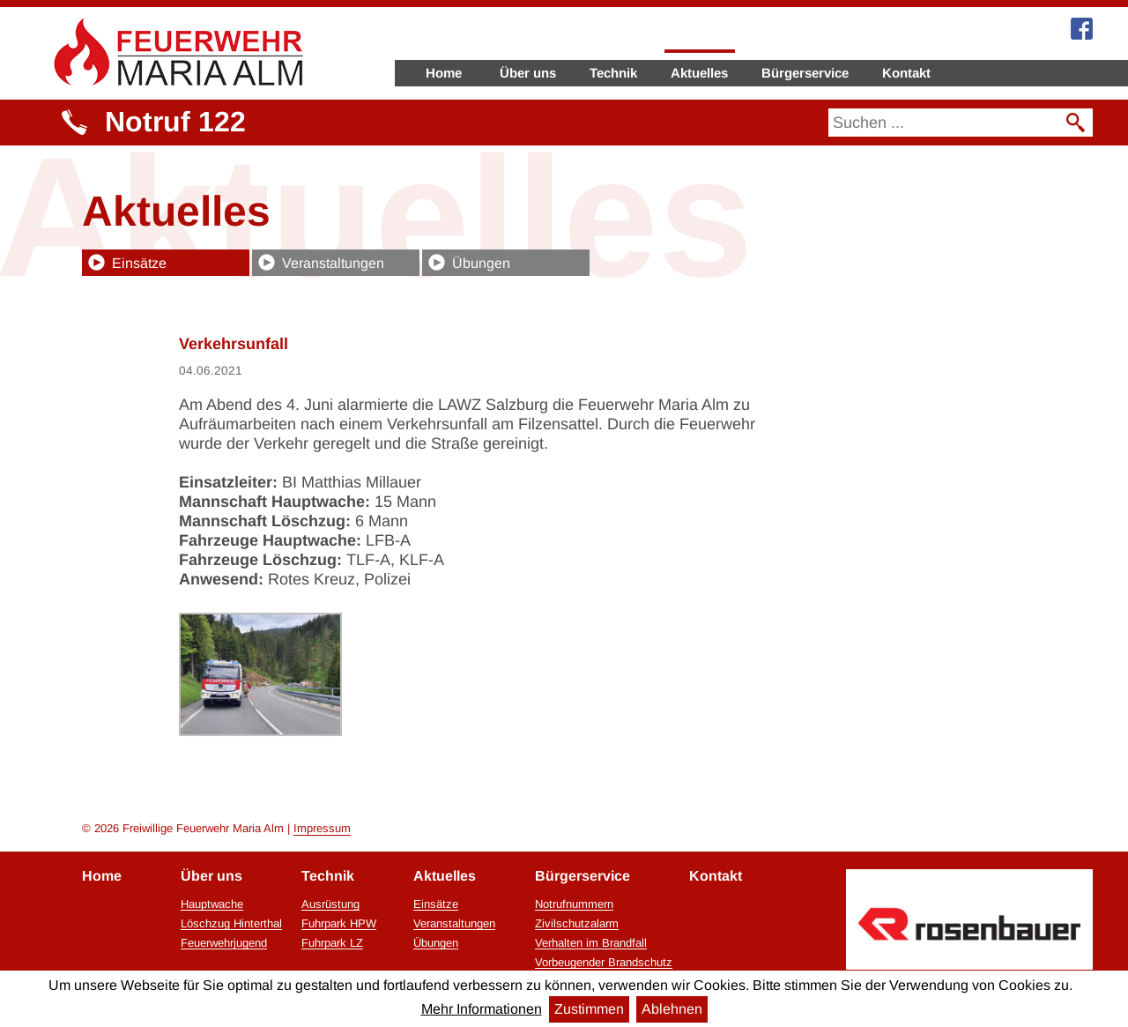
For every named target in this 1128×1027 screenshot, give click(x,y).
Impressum (322, 828)
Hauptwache (212, 904)
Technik (613, 72)
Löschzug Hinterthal (231, 924)
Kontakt (906, 72)
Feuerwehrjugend (224, 943)
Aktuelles (699, 72)
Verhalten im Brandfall (591, 943)
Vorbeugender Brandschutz (603, 962)
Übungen (481, 263)
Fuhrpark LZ (332, 943)
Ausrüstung (330, 904)
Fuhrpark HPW (338, 924)
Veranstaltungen (333, 263)
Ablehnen (672, 1008)
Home (444, 72)
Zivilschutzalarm (577, 924)
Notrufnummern (574, 904)
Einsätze (139, 263)
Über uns (528, 72)
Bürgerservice (805, 72)
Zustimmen (589, 1008)
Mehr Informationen (481, 1008)
